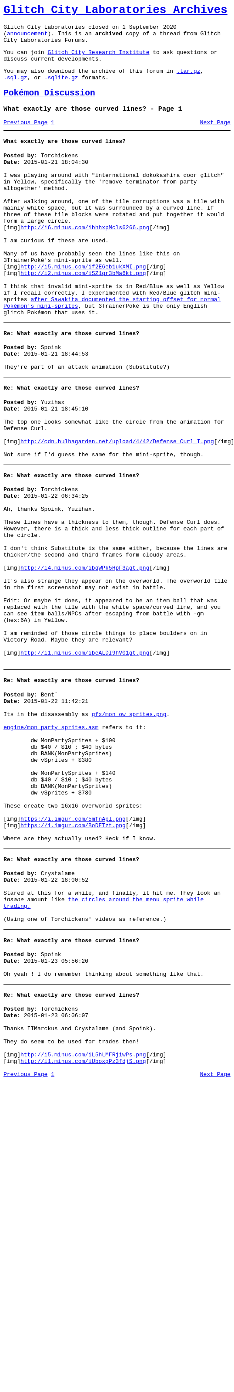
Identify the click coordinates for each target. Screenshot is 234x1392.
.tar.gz (189, 81)
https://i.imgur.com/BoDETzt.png (73, 953)
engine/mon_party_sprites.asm (50, 836)
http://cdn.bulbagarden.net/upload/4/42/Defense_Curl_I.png (117, 504)
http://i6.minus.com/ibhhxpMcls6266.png (84, 259)
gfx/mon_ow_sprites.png (129, 820)
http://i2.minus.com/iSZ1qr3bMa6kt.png (83, 314)
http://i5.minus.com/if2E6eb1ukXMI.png (83, 306)
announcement (27, 38)
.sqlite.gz (61, 89)
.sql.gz (15, 89)
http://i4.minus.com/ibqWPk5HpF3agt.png (84, 650)
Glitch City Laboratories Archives (115, 11)
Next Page (215, 138)
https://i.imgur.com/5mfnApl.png (73, 946)
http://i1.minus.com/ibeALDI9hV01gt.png (84, 752)
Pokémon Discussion (49, 106)
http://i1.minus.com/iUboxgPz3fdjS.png (83, 1219)
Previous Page (25, 138)
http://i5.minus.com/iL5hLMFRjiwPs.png (83, 1211)
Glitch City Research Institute (98, 60)
